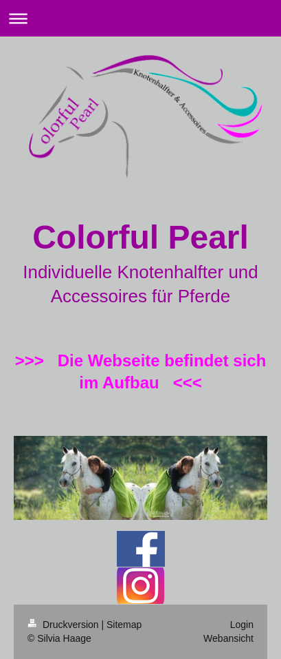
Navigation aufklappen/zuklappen (140, 18)
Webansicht (228, 638)
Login (242, 624)
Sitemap (124, 624)
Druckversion (64, 624)
